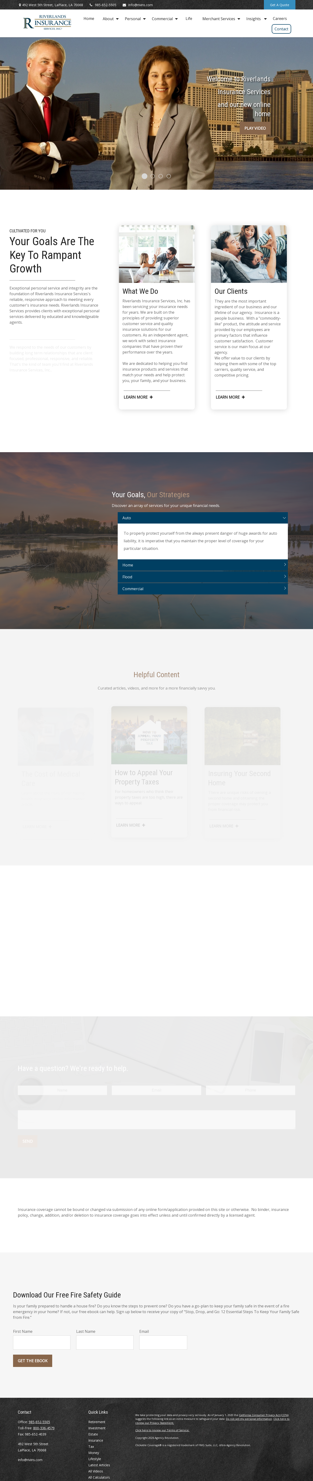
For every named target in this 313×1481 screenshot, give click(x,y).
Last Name (85, 1331)
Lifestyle (94, 1459)
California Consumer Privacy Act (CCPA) (264, 1415)
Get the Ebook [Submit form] (32, 1360)
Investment (97, 1428)
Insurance (95, 1440)
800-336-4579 (44, 1428)
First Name (23, 1331)
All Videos (95, 1471)
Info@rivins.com (137, 5)
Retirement (96, 1422)
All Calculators (99, 1477)
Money (93, 1452)
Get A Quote (279, 5)
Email (144, 1331)
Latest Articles (99, 1465)
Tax (91, 1446)
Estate (93, 1434)
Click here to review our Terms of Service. (162, 1430)
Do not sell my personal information (249, 1419)
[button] (89, 18)
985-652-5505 (102, 5)
